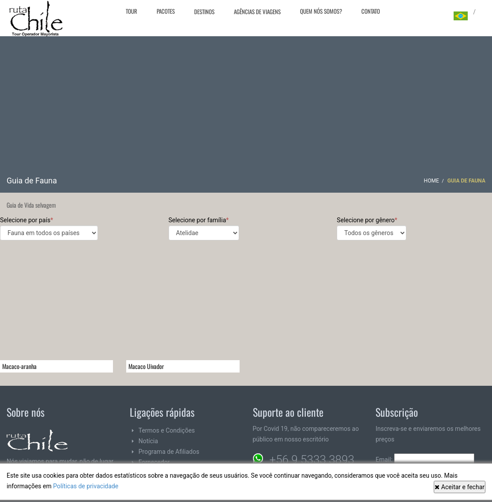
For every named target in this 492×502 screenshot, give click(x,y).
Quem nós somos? (321, 11)
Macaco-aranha (19, 366)
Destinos (204, 11)
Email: (425, 459)
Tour (131, 11)
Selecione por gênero (371, 228)
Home (431, 181)
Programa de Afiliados (169, 451)
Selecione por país (49, 228)
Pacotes (166, 11)
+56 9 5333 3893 (312, 459)
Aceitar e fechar (459, 487)
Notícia (148, 441)
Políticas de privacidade (85, 486)
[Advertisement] (246, 109)
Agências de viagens (257, 11)
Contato (370, 11)
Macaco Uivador (146, 366)
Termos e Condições (167, 430)
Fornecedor (154, 462)
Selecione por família (204, 228)
